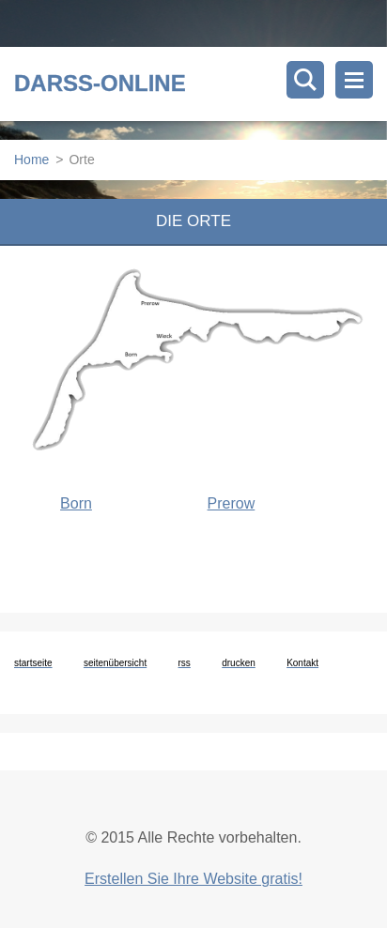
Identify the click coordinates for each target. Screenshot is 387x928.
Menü (354, 80)
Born (76, 503)
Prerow (231, 503)
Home (31, 159)
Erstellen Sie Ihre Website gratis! (193, 879)
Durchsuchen (305, 80)
